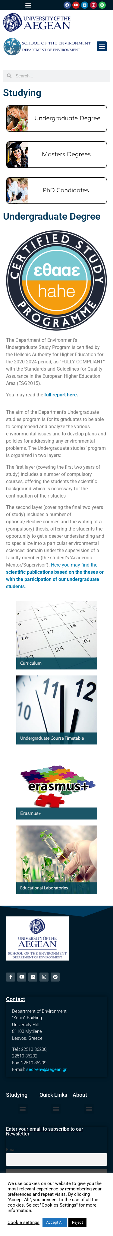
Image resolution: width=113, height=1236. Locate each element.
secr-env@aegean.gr (46, 1069)
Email (11, 1149)
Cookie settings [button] (23, 1222)
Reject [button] (77, 1222)
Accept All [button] (54, 1222)
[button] (28, 5)
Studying (22, 92)
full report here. (61, 395)
